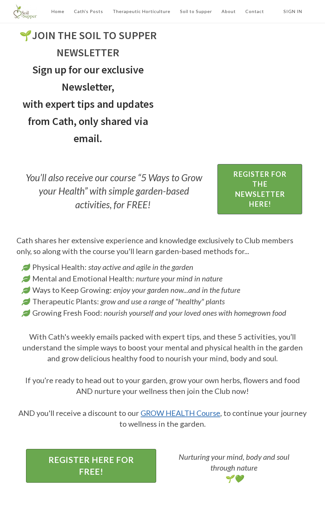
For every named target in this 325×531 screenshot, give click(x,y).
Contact (254, 11)
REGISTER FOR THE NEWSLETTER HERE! (260, 189)
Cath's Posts (88, 11)
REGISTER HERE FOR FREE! (91, 466)
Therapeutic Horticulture (141, 11)
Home (57, 11)
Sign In (292, 11)
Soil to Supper (196, 11)
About (229, 11)
